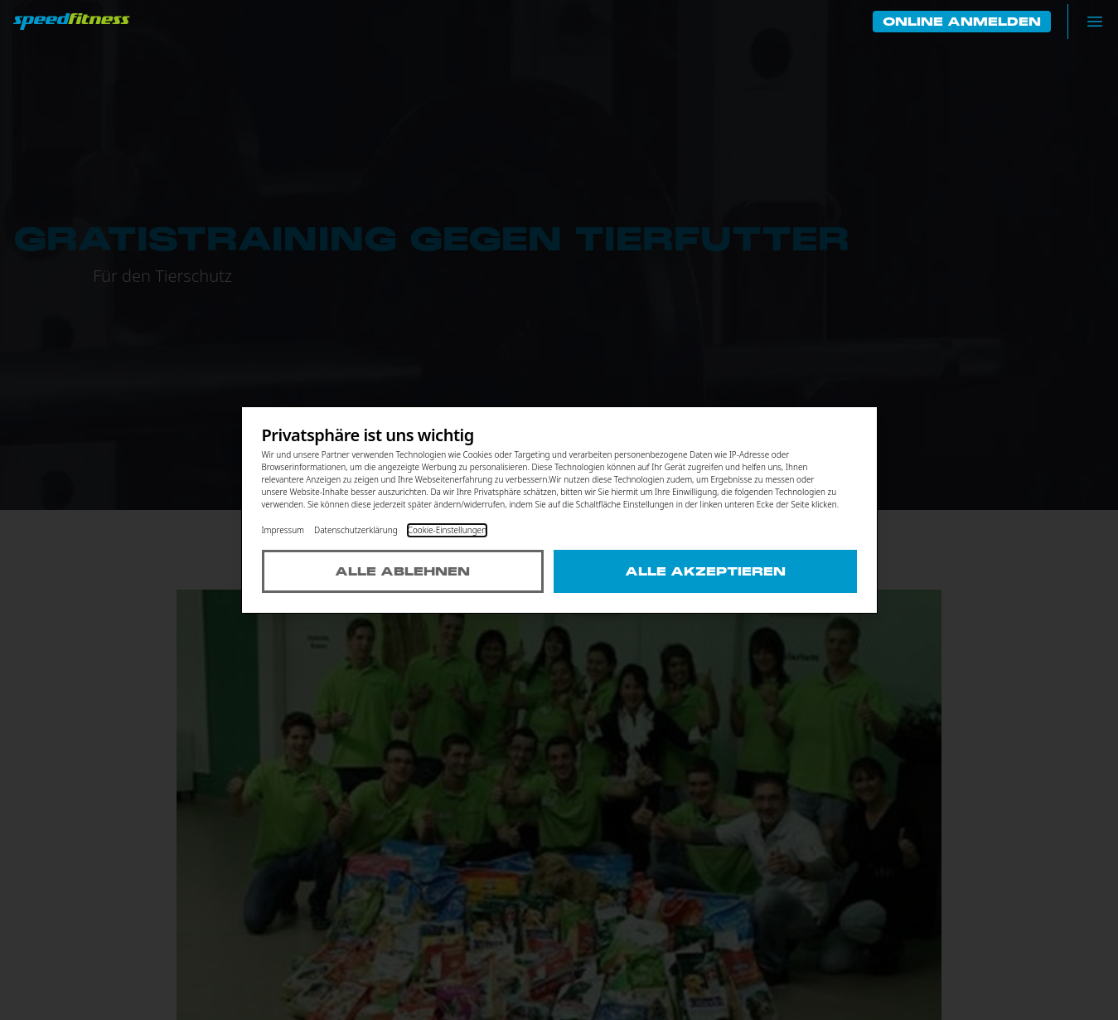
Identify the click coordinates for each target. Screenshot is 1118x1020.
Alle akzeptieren (705, 571)
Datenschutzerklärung (356, 530)
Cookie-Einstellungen (447, 530)
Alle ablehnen (402, 571)
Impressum (283, 530)
